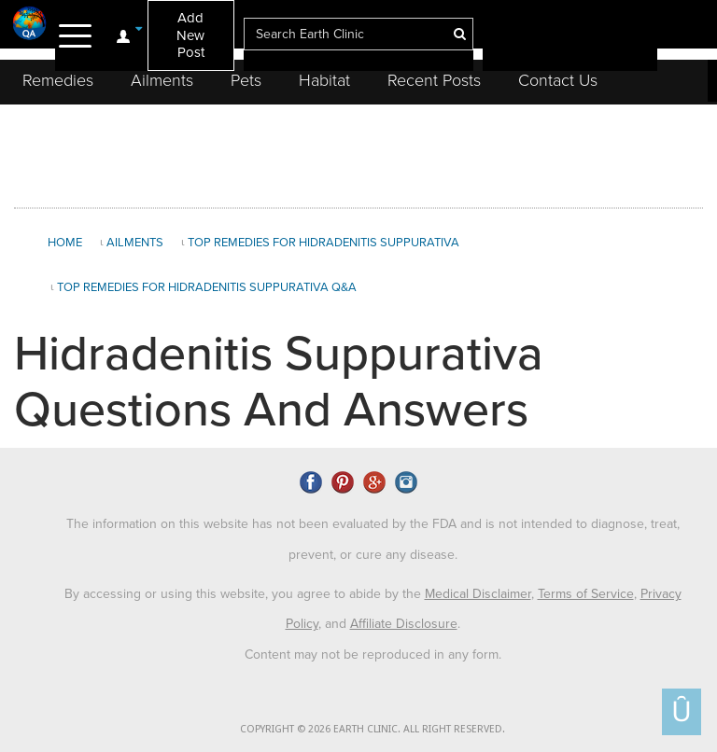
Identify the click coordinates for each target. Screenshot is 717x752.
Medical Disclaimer (478, 594)
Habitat (324, 80)
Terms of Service (586, 594)
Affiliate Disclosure (403, 624)
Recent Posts (434, 80)
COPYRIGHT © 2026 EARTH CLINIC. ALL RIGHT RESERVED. (372, 729)
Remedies (57, 80)
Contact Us (558, 80)
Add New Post (190, 35)
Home (65, 242)
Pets (246, 80)
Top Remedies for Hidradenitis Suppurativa (323, 242)
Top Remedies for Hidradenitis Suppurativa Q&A (207, 287)
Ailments (162, 80)
